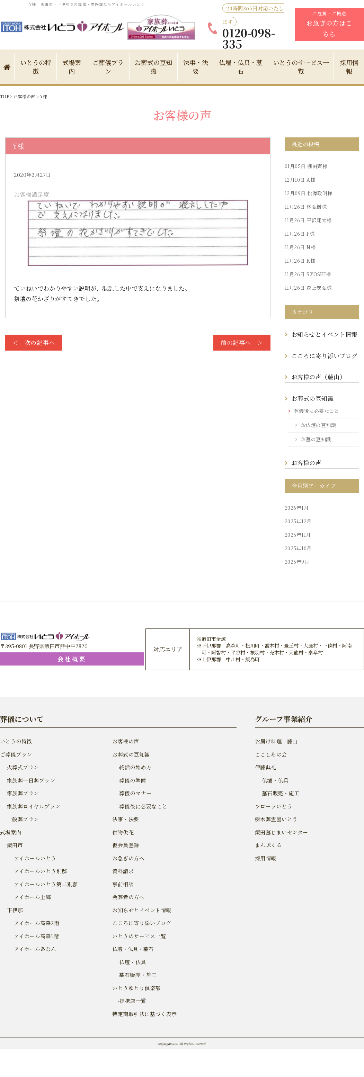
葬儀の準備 (132, 780)
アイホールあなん (34, 948)
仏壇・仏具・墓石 (241, 66)
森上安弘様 (307, 287)
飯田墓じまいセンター (281, 832)
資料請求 (122, 871)
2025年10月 (297, 548)
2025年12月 (297, 521)
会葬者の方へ (127, 896)
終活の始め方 (134, 767)
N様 (299, 247)
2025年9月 (296, 561)
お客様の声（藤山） (319, 376)
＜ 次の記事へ (33, 342)
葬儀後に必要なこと (316, 410)
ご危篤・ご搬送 (329, 24)
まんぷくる (268, 845)
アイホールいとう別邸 (39, 871)
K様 (299, 260)
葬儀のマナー (134, 793)
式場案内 (71, 66)
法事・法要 (195, 66)
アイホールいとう (34, 858)
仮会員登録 (125, 845)
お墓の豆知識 (315, 439)
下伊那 (15, 910)
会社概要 (36, 658)
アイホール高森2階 (36, 922)
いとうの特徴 (35, 66)
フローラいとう (273, 806)
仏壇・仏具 (132, 962)
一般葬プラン (22, 819)
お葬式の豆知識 (153, 66)
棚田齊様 (305, 166)
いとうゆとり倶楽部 (135, 988)
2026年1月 (296, 507)
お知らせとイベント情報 (323, 334)
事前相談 (122, 884)
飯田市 (15, 845)
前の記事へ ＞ (242, 342)
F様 (299, 233)
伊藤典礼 (265, 767)
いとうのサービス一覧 (301, 66)
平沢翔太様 (307, 220)
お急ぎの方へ (127, 858)
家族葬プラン (22, 793)
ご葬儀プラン (108, 66)
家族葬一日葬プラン (30, 780)
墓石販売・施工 (137, 974)
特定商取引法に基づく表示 (143, 1013)
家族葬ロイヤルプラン (33, 806)
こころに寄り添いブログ (323, 355)
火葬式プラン (22, 767)
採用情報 (265, 858)
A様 (299, 179)
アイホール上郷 (32, 896)
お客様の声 (306, 462)
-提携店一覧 (128, 1000)
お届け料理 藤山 (275, 741)
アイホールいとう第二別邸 (45, 884)
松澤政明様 (307, 193)
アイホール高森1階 (35, 936)
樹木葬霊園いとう (275, 819)
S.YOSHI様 (307, 274)
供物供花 (122, 832)
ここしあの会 (270, 754)
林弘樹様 (305, 206)
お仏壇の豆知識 (318, 425)
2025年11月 (297, 534)
